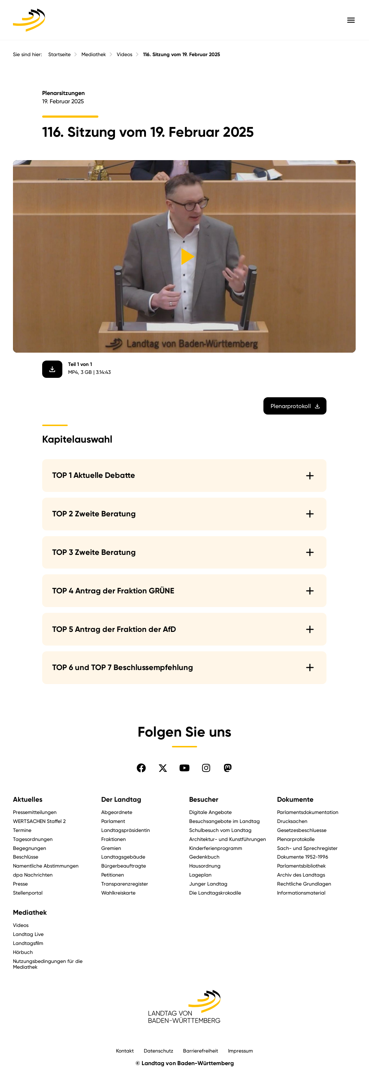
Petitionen (112, 875)
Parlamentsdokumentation (307, 812)
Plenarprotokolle (296, 839)
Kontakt (125, 1050)
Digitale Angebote (210, 812)
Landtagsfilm (28, 943)
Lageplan (200, 875)
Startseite (59, 54)
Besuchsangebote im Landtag (224, 821)
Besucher (203, 800)
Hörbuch (23, 952)
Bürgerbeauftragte (123, 866)
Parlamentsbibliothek (301, 866)
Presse (20, 884)
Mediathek (93, 54)
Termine (22, 830)
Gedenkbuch (204, 857)
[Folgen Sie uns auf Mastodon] (228, 768)
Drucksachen (292, 821)
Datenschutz (158, 1050)
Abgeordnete (116, 812)
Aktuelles (28, 800)
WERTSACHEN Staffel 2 (39, 821)
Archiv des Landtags (301, 875)
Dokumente (295, 800)
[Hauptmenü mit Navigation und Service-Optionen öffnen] (351, 20)
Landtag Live (28, 934)
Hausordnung (205, 866)
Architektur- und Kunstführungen (227, 839)
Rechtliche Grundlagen (304, 884)
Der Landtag (121, 800)
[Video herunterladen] (53, 368)
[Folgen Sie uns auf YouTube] (184, 768)
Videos (124, 54)
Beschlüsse (25, 857)
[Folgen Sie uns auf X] (163, 768)
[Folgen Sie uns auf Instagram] (206, 768)
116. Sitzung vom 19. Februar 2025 (181, 54)
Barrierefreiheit (200, 1050)
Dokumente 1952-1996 (302, 857)
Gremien (111, 848)
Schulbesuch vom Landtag (220, 830)
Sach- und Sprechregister (307, 848)
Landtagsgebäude (123, 857)
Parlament (113, 821)
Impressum (240, 1050)
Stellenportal (28, 893)
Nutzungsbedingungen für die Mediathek (48, 964)
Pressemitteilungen (35, 812)
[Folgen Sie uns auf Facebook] (141, 768)
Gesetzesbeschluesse (301, 830)
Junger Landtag (208, 884)
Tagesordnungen (33, 839)
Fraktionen (113, 839)
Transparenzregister (124, 884)
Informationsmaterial (301, 893)
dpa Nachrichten (33, 875)
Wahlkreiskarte (118, 893)
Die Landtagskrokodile (215, 893)
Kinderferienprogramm (215, 848)
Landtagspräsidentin (125, 830)
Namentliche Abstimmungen (46, 866)
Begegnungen (29, 848)
